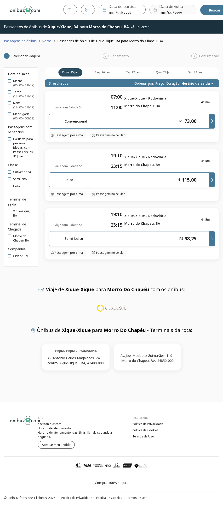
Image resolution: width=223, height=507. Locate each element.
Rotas (46, 40)
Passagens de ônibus (20, 40)
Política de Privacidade (147, 423)
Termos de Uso (143, 435)
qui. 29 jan (195, 71)
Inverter (140, 26)
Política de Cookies (145, 429)
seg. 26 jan (102, 71)
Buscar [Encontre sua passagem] (205, 9)
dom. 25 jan (70, 71)
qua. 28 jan (163, 71)
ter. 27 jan (133, 71)
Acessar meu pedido (56, 444)
